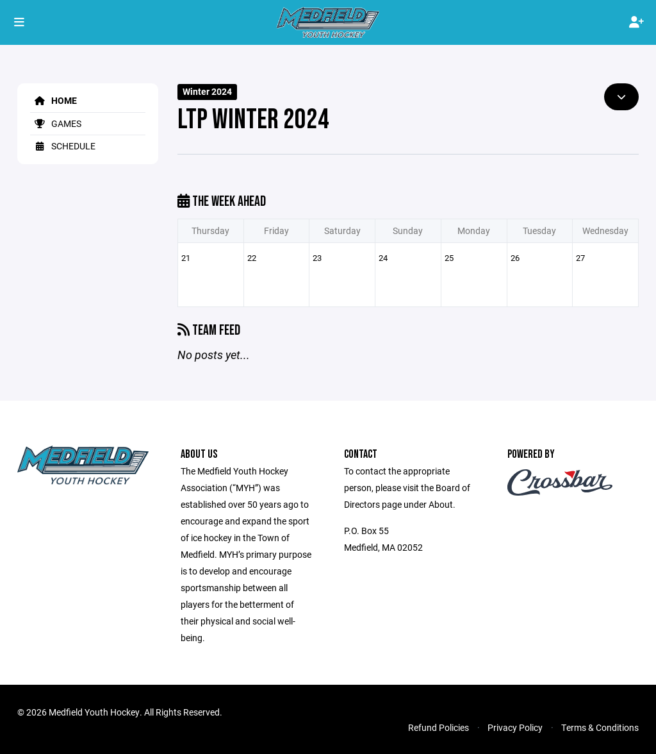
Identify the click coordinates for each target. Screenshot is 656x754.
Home (53, 100)
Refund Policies (438, 727)
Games (55, 123)
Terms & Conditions (600, 727)
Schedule (62, 146)
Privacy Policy (515, 727)
